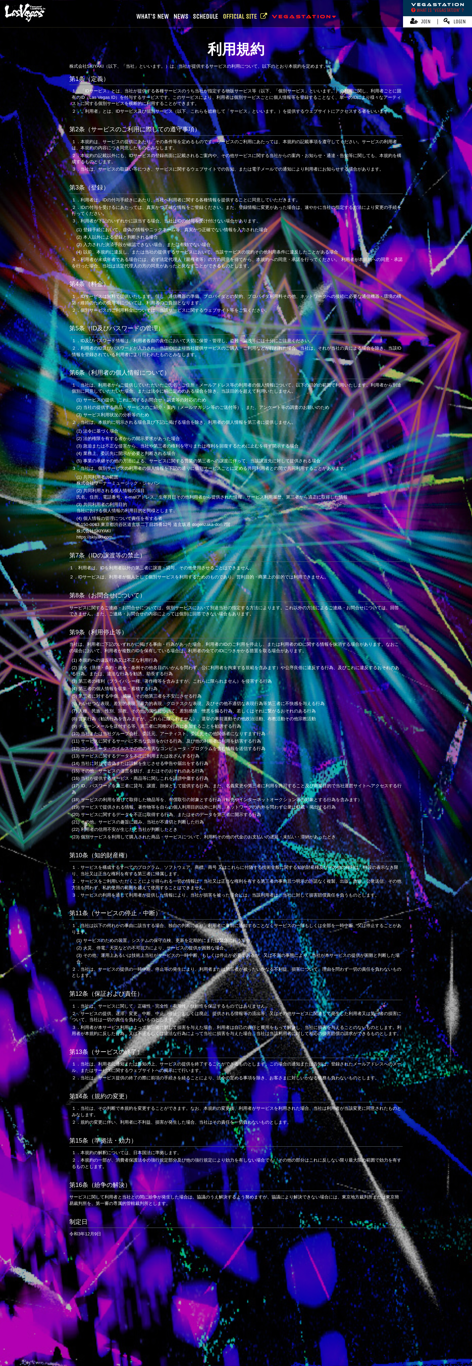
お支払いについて (129, 1326)
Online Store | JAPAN (204, 1307)
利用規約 (205, 1326)
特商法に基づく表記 (238, 1326)
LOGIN (455, 21)
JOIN (420, 21)
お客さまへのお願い (322, 1326)
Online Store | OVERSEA (258, 1307)
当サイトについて (90, 1326)
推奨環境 (355, 1326)
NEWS (180, 16)
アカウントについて (172, 1326)
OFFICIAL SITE (245, 16)
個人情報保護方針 (280, 1326)
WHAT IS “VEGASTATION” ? (437, 10)
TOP (236, 1269)
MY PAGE (225, 1337)
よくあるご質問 (384, 1326)
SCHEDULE (205, 16)
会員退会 (248, 1337)
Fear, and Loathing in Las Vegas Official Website (233, 1294)
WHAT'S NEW (152, 16)
